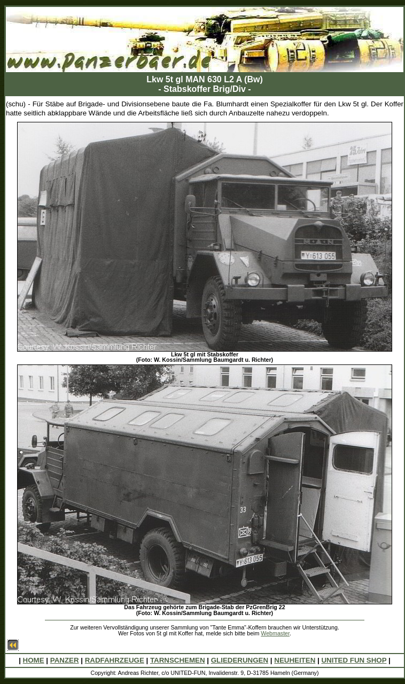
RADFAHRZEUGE (114, 660)
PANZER (64, 660)
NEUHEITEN (294, 660)
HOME (33, 660)
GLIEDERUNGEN (239, 660)
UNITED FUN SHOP (353, 660)
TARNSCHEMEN (177, 660)
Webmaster (275, 633)
